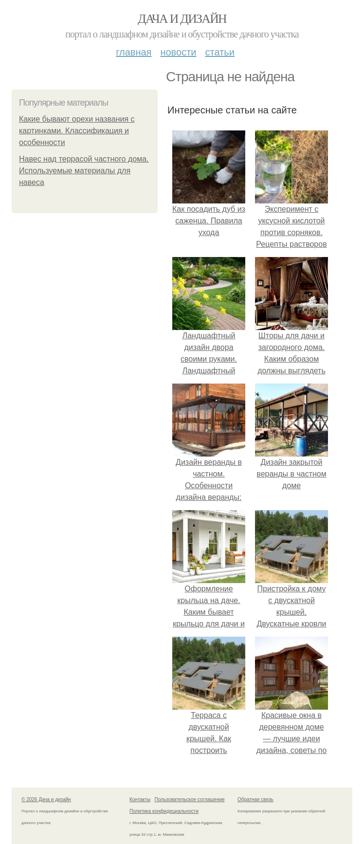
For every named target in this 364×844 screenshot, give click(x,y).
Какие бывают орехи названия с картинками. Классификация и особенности (77, 131)
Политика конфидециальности (164, 811)
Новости (178, 52)
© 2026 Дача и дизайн (46, 799)
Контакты (139, 799)
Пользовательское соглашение (190, 799)
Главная (133, 52)
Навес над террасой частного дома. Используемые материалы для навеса (84, 170)
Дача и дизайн (182, 19)
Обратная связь (255, 799)
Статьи (219, 52)
